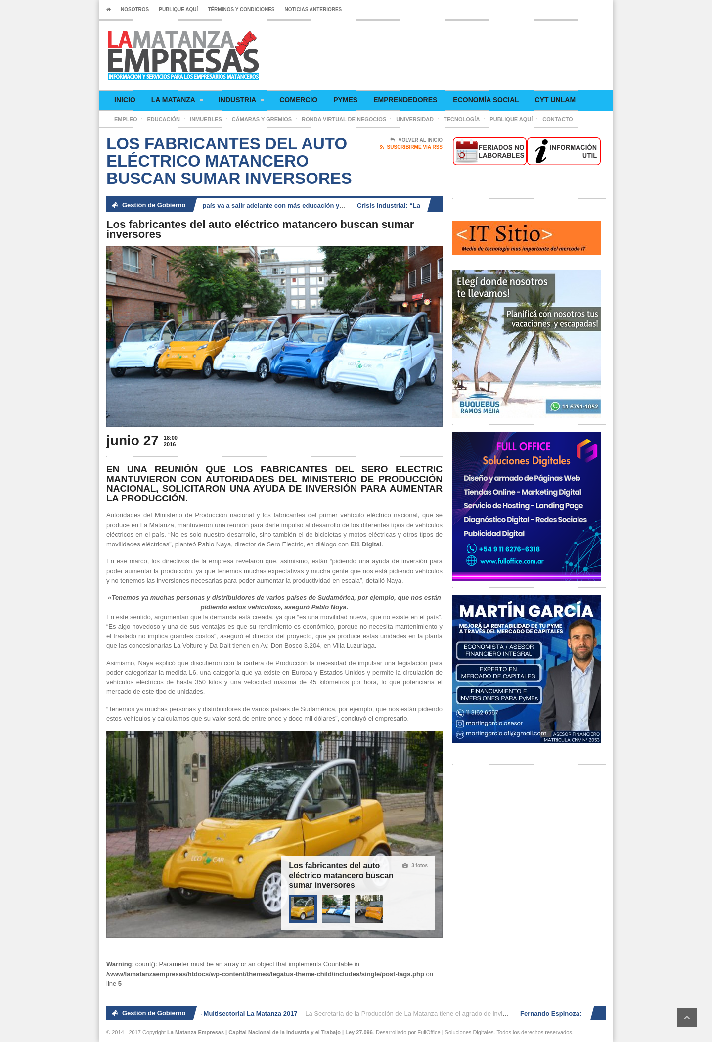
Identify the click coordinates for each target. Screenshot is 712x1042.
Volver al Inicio (416, 140)
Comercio (298, 100)
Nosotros (135, 9)
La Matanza (177, 101)
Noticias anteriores (313, 9)
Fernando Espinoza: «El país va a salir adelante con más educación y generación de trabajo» (272, 205)
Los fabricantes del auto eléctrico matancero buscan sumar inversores (341, 875)
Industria (241, 101)
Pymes (345, 100)
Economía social (486, 100)
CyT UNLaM (555, 100)
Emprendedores (405, 100)
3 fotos (415, 865)
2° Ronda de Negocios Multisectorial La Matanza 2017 (218, 1013)
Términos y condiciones (241, 9)
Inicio (124, 100)
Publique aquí (178, 9)
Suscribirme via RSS (411, 147)
